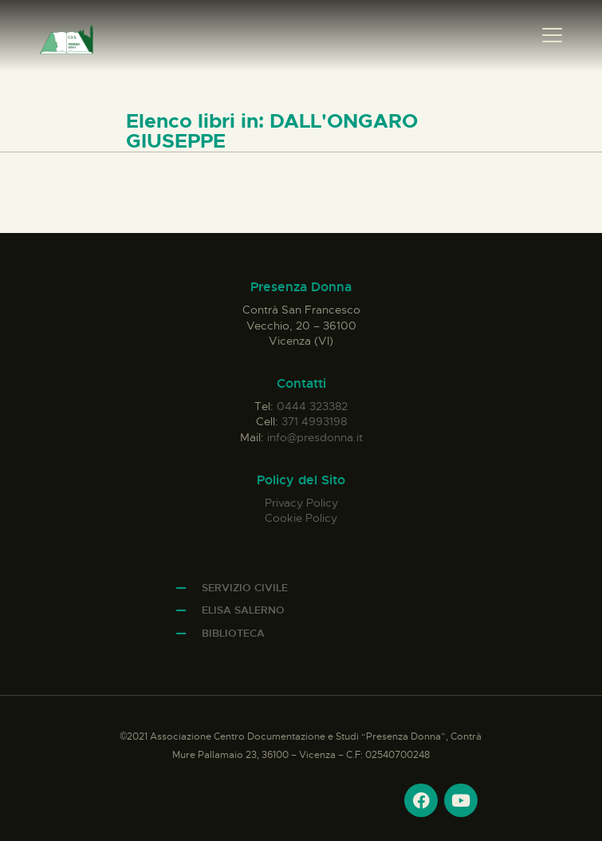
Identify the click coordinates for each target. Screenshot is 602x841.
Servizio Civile (245, 587)
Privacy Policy (301, 503)
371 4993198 (314, 421)
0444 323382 (312, 406)
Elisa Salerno (243, 610)
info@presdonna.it (315, 437)
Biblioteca (233, 633)
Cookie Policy (301, 518)
